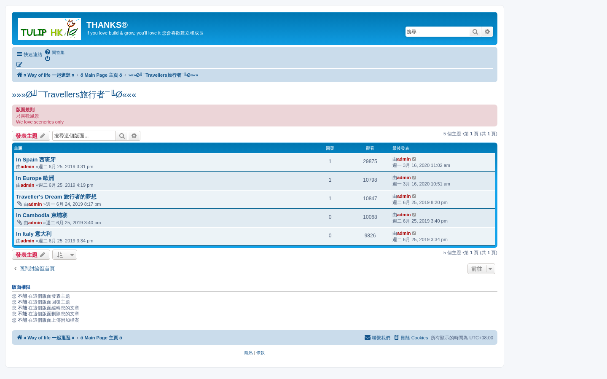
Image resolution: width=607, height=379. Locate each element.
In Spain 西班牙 (36, 159)
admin (27, 166)
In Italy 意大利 (33, 234)
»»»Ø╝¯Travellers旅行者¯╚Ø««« (74, 94)
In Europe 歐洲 (35, 178)
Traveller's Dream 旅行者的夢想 (56, 197)
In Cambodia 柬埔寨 (41, 215)
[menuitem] (54, 52)
